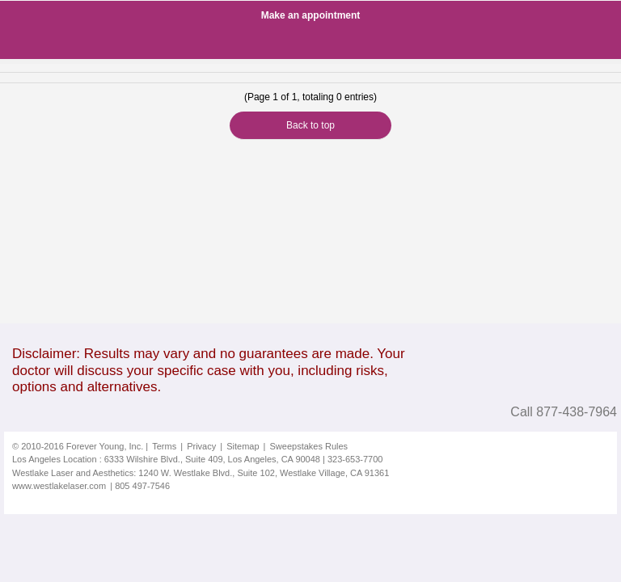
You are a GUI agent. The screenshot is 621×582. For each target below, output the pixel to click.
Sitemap (242, 446)
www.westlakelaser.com (59, 486)
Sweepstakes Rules (309, 446)
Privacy (201, 446)
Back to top (310, 125)
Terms (164, 446)
